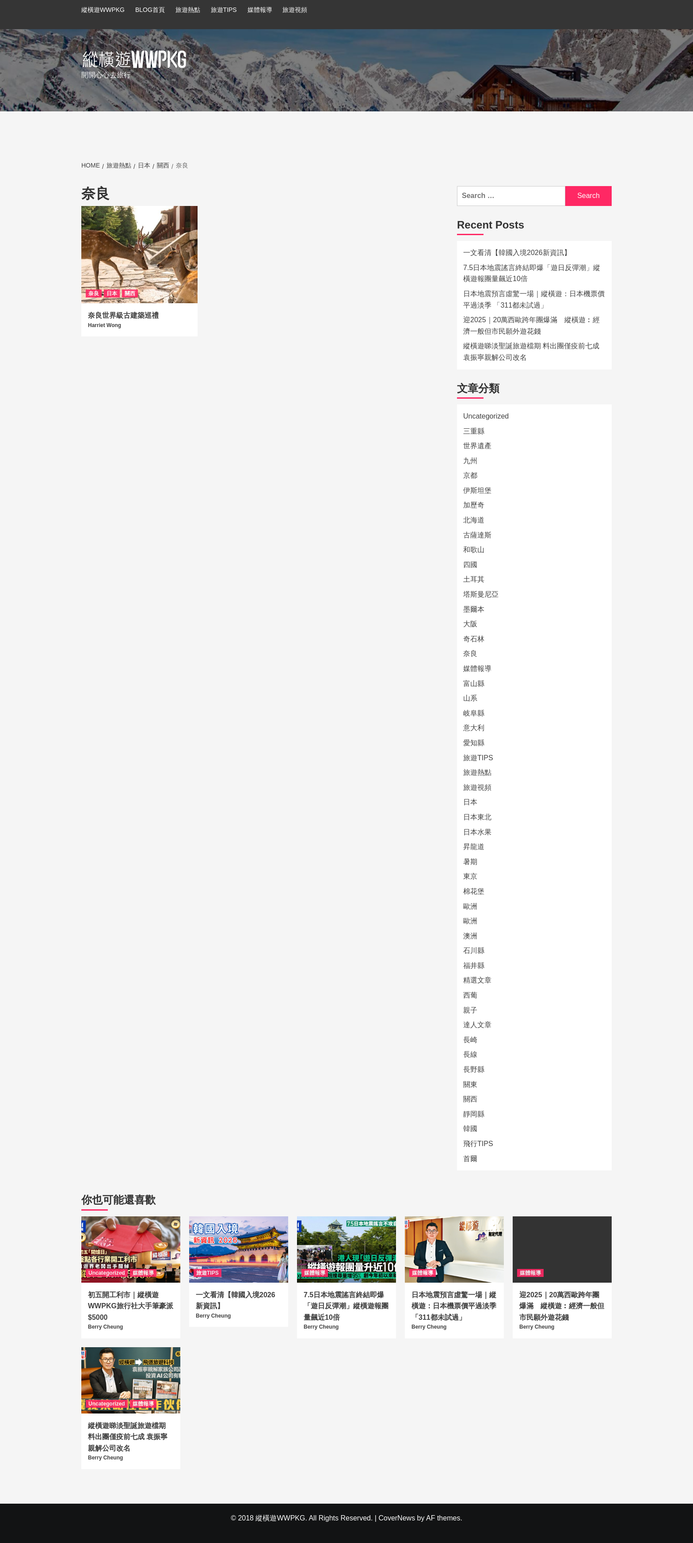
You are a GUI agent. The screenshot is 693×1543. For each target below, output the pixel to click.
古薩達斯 (477, 535)
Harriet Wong (104, 325)
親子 (470, 1010)
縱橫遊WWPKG (103, 9)
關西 (130, 293)
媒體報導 (260, 9)
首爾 (470, 1158)
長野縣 (473, 1069)
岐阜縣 (473, 713)
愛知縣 (473, 743)
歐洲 (470, 906)
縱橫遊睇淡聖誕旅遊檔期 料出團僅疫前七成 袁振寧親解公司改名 (531, 351)
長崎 (470, 1040)
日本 (112, 293)
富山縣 (473, 683)
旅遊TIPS (224, 9)
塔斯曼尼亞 (481, 594)
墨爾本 (473, 609)
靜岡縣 (473, 1114)
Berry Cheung (105, 1327)
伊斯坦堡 (477, 490)
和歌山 (473, 549)
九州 (470, 461)
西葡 (470, 995)
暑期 (470, 861)
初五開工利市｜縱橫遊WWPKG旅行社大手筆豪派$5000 (130, 1306)
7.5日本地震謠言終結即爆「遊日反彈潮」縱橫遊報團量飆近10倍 (531, 273)
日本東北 (477, 817)
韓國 (470, 1128)
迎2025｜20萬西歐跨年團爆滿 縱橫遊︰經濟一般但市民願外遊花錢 (531, 325)
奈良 (93, 293)
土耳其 (473, 579)
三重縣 (473, 431)
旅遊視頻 (294, 9)
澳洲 (470, 936)
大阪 (470, 624)
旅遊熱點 (187, 9)
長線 (470, 1054)
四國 (470, 564)
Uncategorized (486, 416)
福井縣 (473, 965)
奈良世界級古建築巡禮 (123, 315)
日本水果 (477, 832)
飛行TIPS (478, 1143)
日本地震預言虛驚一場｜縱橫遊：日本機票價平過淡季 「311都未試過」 (534, 299)
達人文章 (477, 1025)
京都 (470, 475)
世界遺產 (477, 446)
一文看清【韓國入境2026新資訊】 (517, 252)
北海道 (473, 520)
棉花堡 (473, 891)
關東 (470, 1084)
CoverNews (396, 1518)
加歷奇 (473, 505)
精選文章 (477, 980)
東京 (470, 876)
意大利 (473, 727)
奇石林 (473, 639)
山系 (470, 698)
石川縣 (473, 950)
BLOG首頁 (150, 9)
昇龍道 (473, 846)
